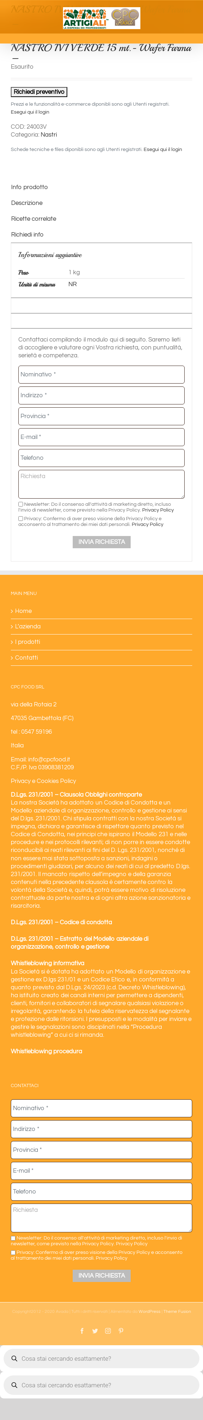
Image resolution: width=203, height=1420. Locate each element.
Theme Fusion (177, 1311)
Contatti (26, 658)
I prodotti (27, 642)
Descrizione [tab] (26, 203)
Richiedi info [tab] (27, 235)
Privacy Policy (158, 510)
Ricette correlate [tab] (33, 219)
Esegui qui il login (30, 112)
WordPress (150, 1311)
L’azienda (28, 626)
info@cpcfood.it (49, 759)
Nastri (49, 135)
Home (23, 611)
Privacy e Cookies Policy (43, 781)
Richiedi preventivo (39, 92)
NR (72, 284)
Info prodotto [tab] (29, 187)
